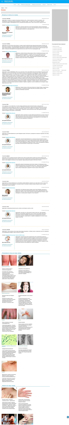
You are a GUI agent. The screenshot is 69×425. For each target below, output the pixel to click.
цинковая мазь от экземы (57, 60)
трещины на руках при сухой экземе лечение (60, 63)
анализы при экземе (56, 46)
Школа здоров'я (4, 293)
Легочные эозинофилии (22, 322)
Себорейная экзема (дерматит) (23, 268)
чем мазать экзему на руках (57, 55)
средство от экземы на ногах (57, 73)
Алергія (19, 293)
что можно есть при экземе (57, 49)
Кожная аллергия (36, 295)
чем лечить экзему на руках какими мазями (60, 57)
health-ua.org (9, 1)
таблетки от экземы (56, 68)
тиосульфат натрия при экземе (58, 65)
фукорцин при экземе (56, 62)
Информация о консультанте (7, 35)
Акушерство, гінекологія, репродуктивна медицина (9, 320)
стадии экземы (63, 70)
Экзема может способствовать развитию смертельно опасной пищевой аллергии (23, 350)
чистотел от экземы (56, 52)
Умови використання (4, 422)
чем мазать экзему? (56, 54)
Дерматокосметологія (5, 266)
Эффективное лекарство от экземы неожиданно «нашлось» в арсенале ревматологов (40, 350)
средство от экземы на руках (57, 71)
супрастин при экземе (56, 70)
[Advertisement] (60, 25)
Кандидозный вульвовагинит (7, 322)
